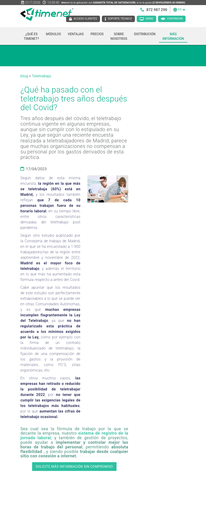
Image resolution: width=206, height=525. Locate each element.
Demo (149, 18)
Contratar (175, 18)
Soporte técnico (120, 18)
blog (24, 76)
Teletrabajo (41, 76)
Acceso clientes (85, 18)
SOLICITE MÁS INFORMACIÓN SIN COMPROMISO (74, 466)
